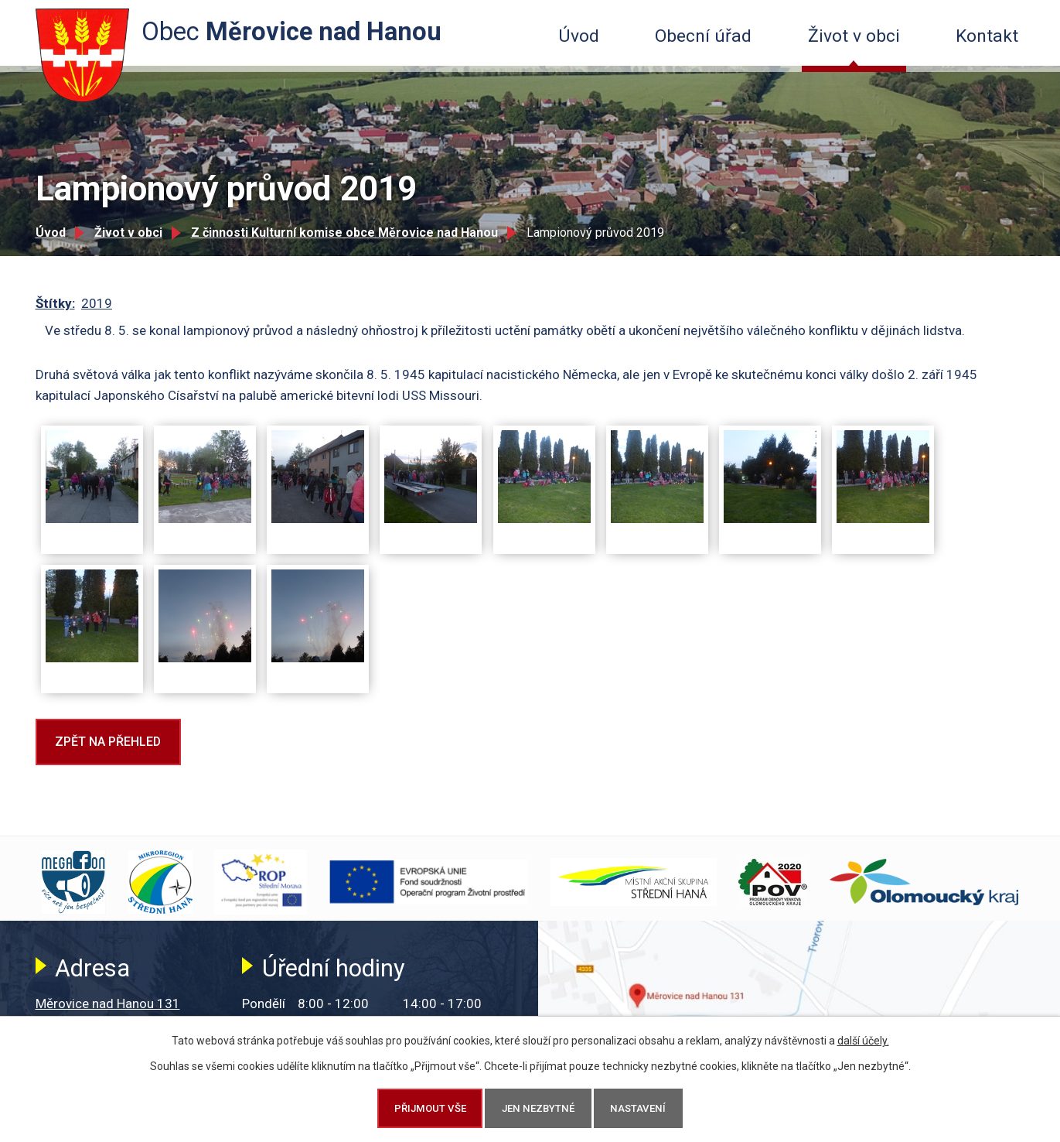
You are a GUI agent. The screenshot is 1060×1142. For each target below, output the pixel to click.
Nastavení (638, 1108)
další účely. (863, 1040)
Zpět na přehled (108, 741)
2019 (96, 303)
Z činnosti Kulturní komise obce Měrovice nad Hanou (344, 232)
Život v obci (854, 36)
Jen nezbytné (538, 1108)
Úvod (578, 36)
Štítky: (55, 303)
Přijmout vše (430, 1108)
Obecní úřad (703, 36)
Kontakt (987, 36)
